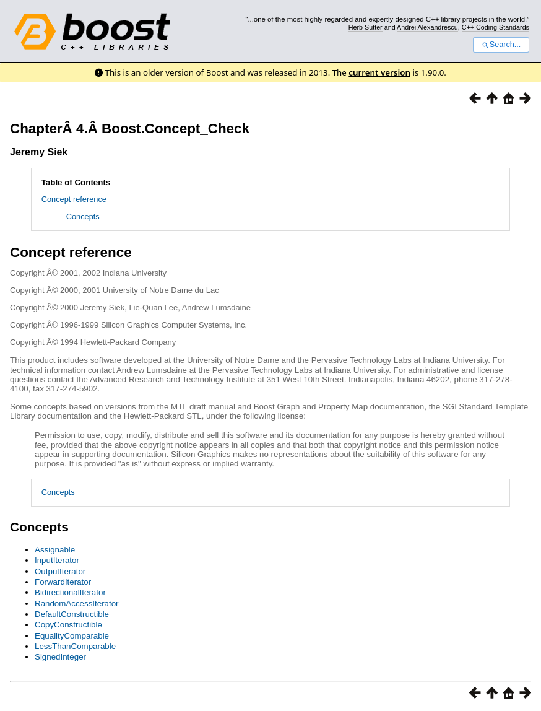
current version (379, 72)
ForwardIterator (63, 582)
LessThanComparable (75, 646)
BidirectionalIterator (70, 592)
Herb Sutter (365, 27)
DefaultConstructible (72, 614)
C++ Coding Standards (495, 27)
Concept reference (73, 199)
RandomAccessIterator (77, 603)
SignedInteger (60, 656)
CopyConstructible (68, 624)
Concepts (83, 216)
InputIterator (57, 560)
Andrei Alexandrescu (427, 27)
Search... (501, 44)
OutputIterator (60, 571)
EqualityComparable (72, 635)
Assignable (55, 549)
